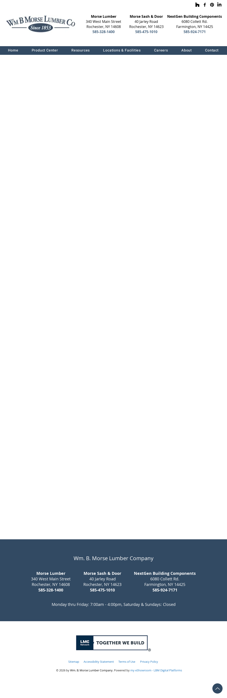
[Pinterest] (212, 4)
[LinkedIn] (219, 4)
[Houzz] (197, 4)
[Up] (217, 688)
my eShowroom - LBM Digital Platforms (156, 670)
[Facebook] (204, 4)
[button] (44, 50)
